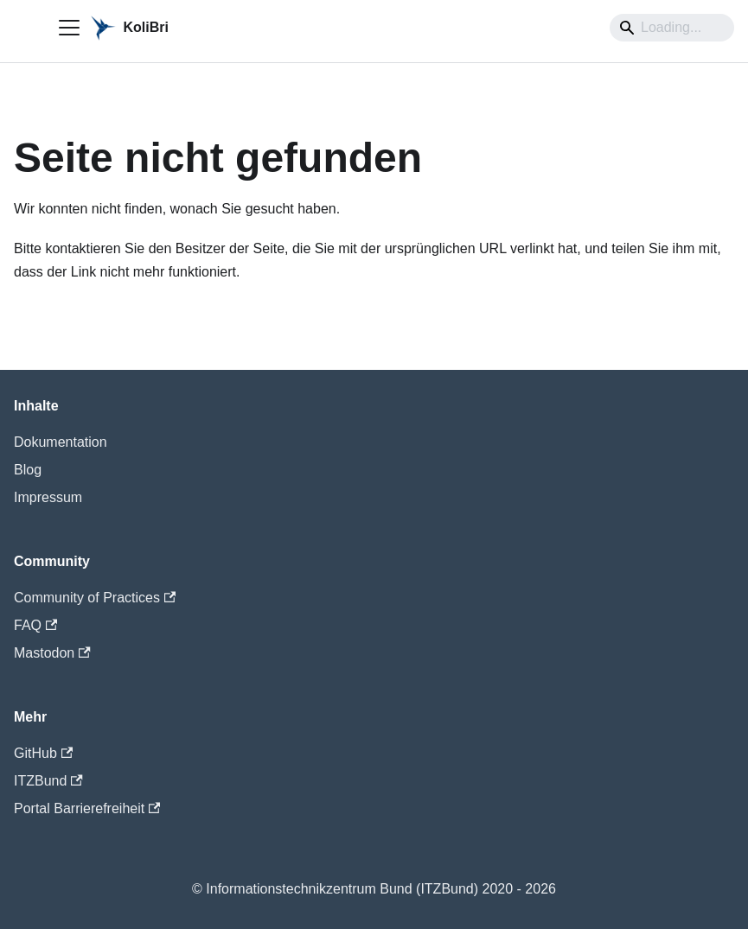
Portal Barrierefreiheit (87, 808)
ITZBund (48, 780)
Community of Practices (95, 597)
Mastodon (52, 653)
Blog (28, 469)
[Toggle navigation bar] (69, 28)
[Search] (672, 27)
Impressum (48, 497)
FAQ (35, 625)
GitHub (43, 753)
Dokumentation (60, 442)
